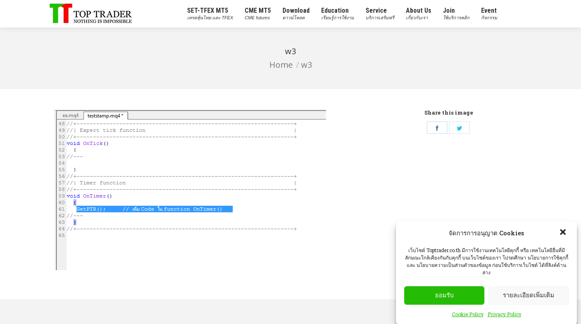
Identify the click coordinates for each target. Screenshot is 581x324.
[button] (564, 242)
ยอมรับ (444, 304)
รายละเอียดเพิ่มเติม (528, 304)
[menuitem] (210, 14)
